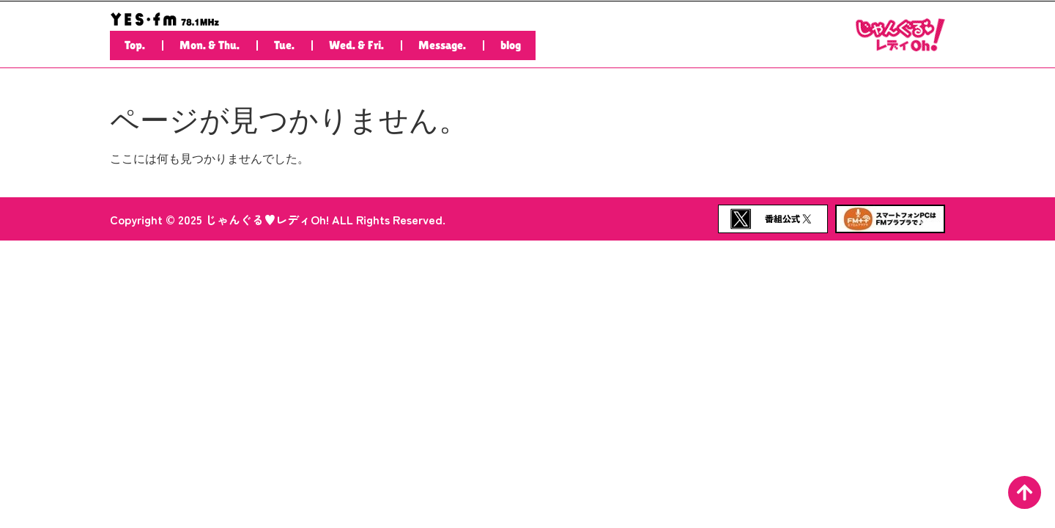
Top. (135, 45)
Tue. (284, 45)
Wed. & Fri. (356, 45)
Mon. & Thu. (209, 45)
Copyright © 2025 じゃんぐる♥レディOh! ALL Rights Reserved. (277, 219)
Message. (442, 45)
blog (510, 45)
